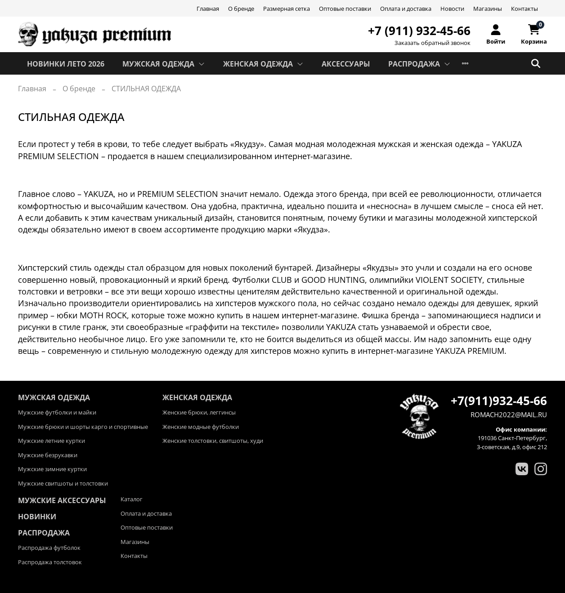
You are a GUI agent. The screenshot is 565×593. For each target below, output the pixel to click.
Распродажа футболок (49, 548)
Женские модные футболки (200, 427)
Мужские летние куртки (51, 441)
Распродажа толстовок (50, 562)
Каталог (132, 499)
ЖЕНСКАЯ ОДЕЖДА (263, 64)
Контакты (524, 8)
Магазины (487, 8)
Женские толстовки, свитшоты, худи (212, 441)
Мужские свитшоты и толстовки (63, 483)
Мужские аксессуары (62, 500)
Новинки (37, 517)
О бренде (241, 8)
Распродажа (44, 533)
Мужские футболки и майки (57, 412)
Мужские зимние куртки (52, 469)
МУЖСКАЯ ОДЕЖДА (163, 64)
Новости (452, 8)
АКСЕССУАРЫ (346, 64)
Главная (208, 8)
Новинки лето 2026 (65, 64)
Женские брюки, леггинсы (199, 412)
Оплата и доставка (405, 8)
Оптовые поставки (345, 8)
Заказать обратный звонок (433, 43)
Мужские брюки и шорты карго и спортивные (83, 427)
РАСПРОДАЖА (419, 64)
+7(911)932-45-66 (499, 400)
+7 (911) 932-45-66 (419, 30)
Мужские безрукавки (47, 455)
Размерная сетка (286, 8)
